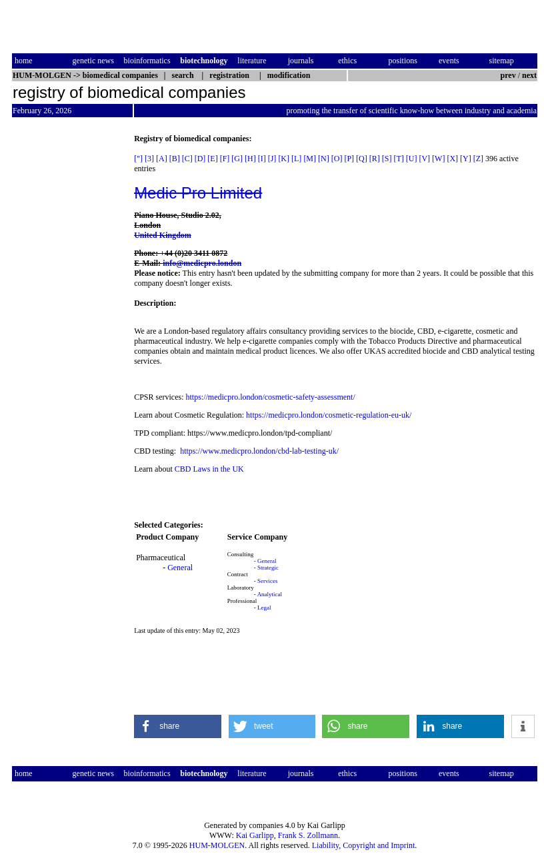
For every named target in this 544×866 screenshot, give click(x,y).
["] (138, 158)
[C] (187, 158)
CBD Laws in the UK (210, 469)
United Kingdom (162, 235)
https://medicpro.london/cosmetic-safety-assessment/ (270, 397)
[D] (200, 158)
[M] (309, 158)
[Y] (465, 158)
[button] (177, 726)
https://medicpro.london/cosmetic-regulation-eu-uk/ (328, 415)
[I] (262, 158)
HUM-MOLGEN (217, 845)
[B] (174, 158)
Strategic (268, 567)
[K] (283, 158)
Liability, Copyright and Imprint (363, 845)
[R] (374, 158)
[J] (272, 158)
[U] (411, 158)
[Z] (478, 158)
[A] (161, 158)
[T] (398, 158)
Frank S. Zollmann (308, 835)
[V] (424, 158)
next (529, 75)
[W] (438, 158)
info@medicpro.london (202, 263)
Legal (264, 607)
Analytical (270, 594)
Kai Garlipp (255, 835)
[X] (452, 158)
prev (508, 75)
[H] (250, 158)
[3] (149, 158)
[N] (323, 158)
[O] (337, 158)
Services (267, 581)
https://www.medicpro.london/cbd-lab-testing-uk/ (259, 451)
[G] (237, 158)
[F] (225, 158)
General (180, 567)
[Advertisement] (68, 334)
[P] (349, 158)
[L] (296, 158)
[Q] (361, 158)
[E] (212, 158)
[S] (387, 158)
